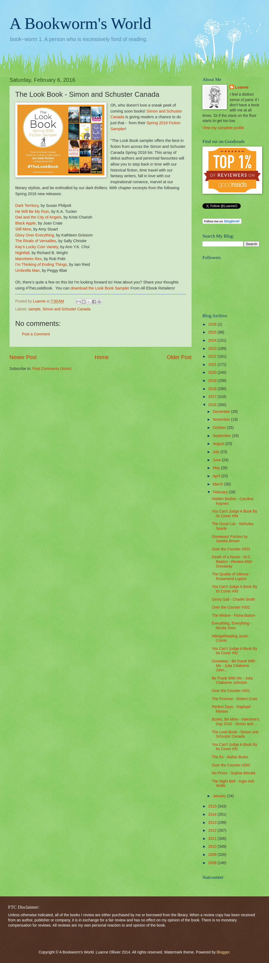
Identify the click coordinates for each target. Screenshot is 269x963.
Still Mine (23, 229)
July (216, 452)
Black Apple (25, 223)
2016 (213, 405)
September (222, 436)
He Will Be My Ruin (32, 211)
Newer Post (23, 357)
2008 (213, 863)
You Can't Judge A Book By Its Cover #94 (234, 513)
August (219, 444)
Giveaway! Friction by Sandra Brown (230, 539)
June (217, 460)
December (222, 412)
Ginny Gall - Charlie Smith (233, 599)
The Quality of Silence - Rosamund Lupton (231, 576)
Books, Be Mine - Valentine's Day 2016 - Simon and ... (235, 721)
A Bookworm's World (80, 23)
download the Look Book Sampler (100, 288)
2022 (213, 356)
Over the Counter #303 (231, 549)
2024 (213, 340)
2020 (213, 372)
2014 (213, 814)
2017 (213, 397)
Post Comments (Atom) (51, 369)
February (221, 492)
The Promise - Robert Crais (234, 699)
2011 (213, 839)
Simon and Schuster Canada (66, 309)
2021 (213, 365)
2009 (213, 855)
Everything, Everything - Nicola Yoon (231, 625)
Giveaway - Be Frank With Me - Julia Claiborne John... (233, 665)
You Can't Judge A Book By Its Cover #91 (234, 747)
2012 (213, 830)
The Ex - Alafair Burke (230, 757)
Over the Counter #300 (231, 765)
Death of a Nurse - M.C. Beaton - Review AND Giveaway (232, 561)
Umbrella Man (27, 270)
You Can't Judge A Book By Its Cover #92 (234, 651)
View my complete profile (223, 128)
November (222, 419)
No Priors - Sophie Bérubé (233, 773)
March (218, 484)
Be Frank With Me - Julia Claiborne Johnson (232, 680)
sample (34, 309)
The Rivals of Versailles (35, 241)
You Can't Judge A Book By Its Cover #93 (234, 589)
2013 (213, 823)
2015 (213, 806)
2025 (213, 332)
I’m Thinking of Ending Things (41, 264)
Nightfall (22, 253)
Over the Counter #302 (231, 607)
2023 (213, 349)
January (220, 796)
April (217, 476)
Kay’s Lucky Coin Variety (36, 247)
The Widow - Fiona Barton (233, 615)
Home (102, 357)
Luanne (241, 87)
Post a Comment (36, 334)
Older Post (179, 357)
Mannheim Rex (28, 259)
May (217, 468)
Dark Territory (27, 205)
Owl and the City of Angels (38, 217)
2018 (213, 389)
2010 (213, 846)
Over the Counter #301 (231, 691)
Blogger (223, 952)
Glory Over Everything (34, 235)
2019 (213, 381)
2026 (213, 324)
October (220, 428)
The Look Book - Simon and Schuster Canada (235, 734)
